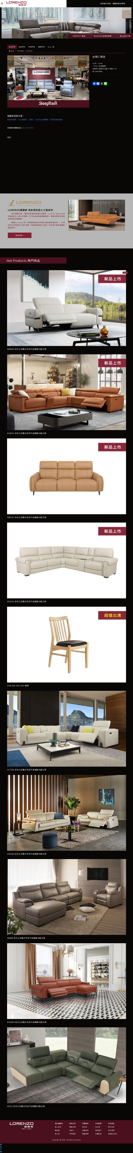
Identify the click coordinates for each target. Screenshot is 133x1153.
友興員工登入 (113, 1134)
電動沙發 (72, 1127)
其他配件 (98, 1130)
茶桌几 (71, 1130)
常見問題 (111, 1123)
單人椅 (57, 1134)
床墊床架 (85, 1130)
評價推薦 (98, 1123)
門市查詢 (72, 1134)
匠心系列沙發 (125, 36)
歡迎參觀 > (20, 235)
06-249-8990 (27, 128)
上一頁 (51, 47)
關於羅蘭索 (59, 1123)
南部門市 (41, 47)
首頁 (11, 51)
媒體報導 (85, 1123)
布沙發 (97, 1127)
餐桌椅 (57, 1130)
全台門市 (12, 47)
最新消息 (72, 1123)
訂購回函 (98, 1134)
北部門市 (22, 47)
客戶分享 (111, 1127)
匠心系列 (58, 1127)
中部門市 (31, 47)
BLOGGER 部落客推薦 (102, 36)
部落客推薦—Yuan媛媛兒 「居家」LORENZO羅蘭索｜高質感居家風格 (35, 119)
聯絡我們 (85, 1134)
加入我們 (111, 1130)
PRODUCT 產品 (79, 36)
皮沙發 (84, 1127)
